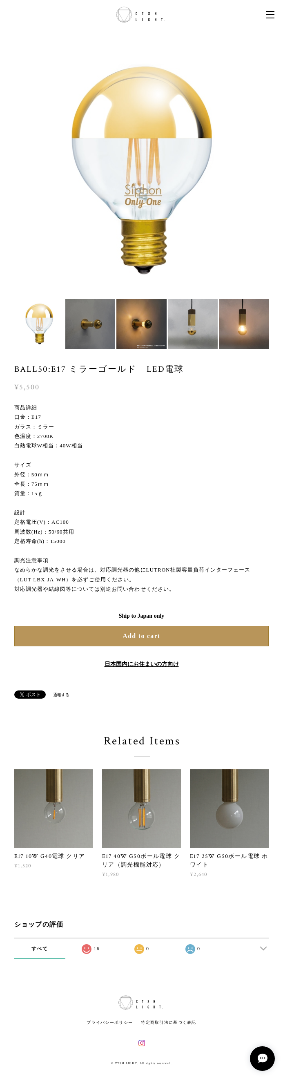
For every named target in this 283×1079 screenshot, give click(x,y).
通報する (61, 695)
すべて (39, 949)
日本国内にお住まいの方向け (142, 664)
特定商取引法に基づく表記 (168, 1022)
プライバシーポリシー (110, 1022)
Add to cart (141, 635)
